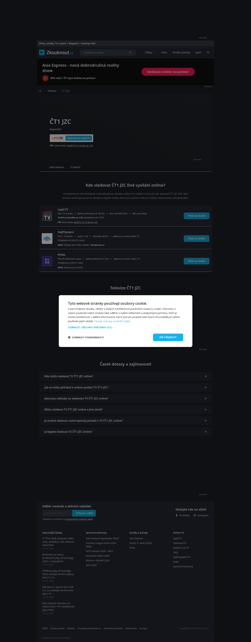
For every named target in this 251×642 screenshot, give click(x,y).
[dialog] (125, 321)
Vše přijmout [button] (168, 337)
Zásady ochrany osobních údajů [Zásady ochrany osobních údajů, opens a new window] (112, 321)
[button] (125, 327)
